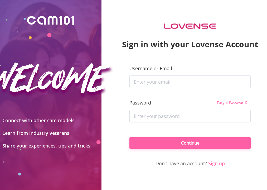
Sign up (216, 164)
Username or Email (150, 67)
